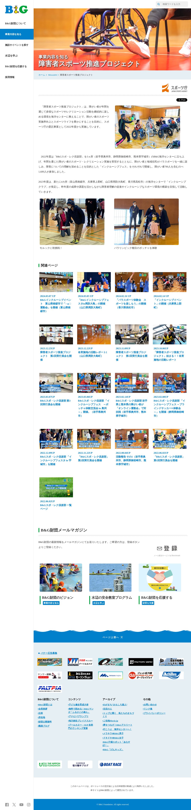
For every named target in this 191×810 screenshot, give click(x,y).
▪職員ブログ (44, 726)
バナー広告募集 (49, 653)
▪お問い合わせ (150, 704)
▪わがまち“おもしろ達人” (115, 704)
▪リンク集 (147, 709)
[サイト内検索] (159, 4)
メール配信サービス (161, 555)
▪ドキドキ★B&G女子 (113, 738)
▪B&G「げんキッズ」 (113, 749)
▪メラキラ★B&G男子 (113, 733)
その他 (146, 699)
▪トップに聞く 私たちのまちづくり (118, 715)
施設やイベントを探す (16, 45)
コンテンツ (74, 699)
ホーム (42, 75)
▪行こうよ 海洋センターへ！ (117, 729)
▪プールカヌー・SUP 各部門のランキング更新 (80, 727)
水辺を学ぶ (11, 55)
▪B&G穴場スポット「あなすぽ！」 (116, 744)
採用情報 (9, 77)
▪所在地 (41, 717)
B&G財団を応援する (16, 66)
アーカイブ (109, 699)
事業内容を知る (13, 34)
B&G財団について (15, 23)
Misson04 (52, 75)
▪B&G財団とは (45, 704)
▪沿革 (40, 713)
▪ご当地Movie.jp (110, 720)
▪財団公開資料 (45, 721)
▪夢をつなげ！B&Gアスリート (117, 725)
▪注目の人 (107, 709)
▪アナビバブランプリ (78, 716)
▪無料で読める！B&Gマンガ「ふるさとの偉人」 (80, 710)
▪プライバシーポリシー (154, 713)
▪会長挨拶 (42, 709)
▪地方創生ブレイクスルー (80, 720)
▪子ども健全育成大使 (78, 704)
